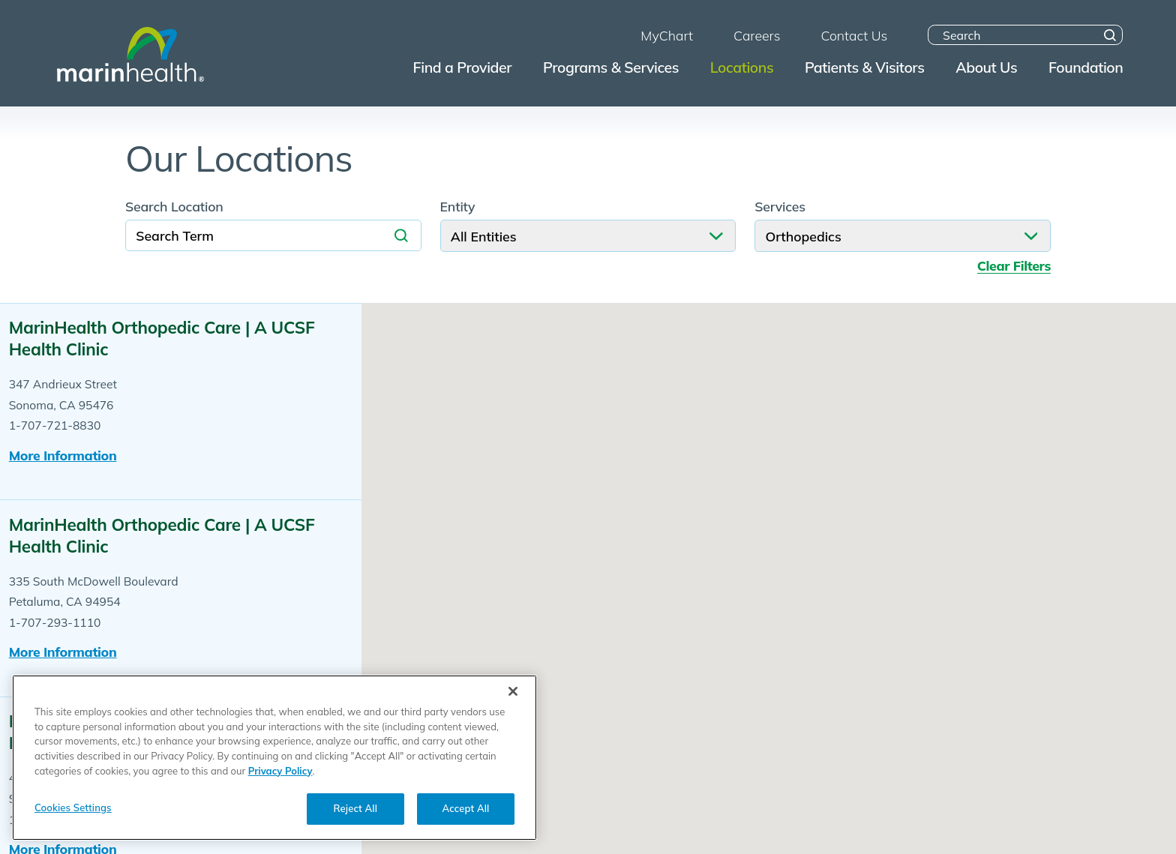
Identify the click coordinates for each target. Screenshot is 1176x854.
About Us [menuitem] (986, 67)
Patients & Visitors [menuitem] (865, 67)
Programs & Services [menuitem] (611, 67)
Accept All (466, 810)
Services (780, 207)
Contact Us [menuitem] (853, 35)
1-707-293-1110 (55, 622)
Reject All (355, 810)
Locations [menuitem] (741, 67)
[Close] (513, 693)
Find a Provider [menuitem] (462, 67)
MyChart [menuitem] (666, 35)
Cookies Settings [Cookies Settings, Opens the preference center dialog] (73, 809)
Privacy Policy (280, 772)
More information (63, 455)
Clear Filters (1014, 266)
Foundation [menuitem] (1085, 67)
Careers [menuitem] (757, 35)
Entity (458, 207)
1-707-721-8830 (55, 425)
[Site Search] (1110, 35)
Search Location (174, 207)
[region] (274, 760)
